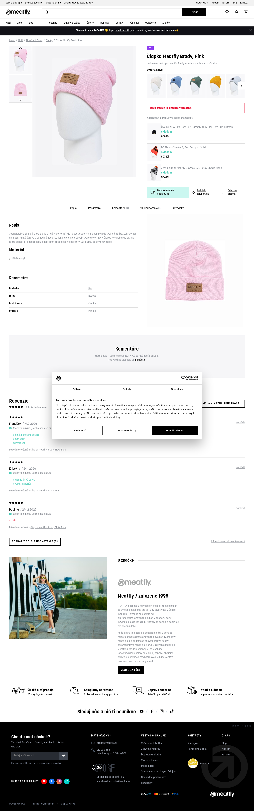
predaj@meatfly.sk (107, 743)
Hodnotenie (150, 208)
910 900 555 (103, 750)
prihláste (140, 360)
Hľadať (194, 12)
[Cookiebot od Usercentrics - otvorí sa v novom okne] (183, 378)
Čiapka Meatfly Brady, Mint (45, 491)
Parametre (94, 208)
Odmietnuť (79, 430)
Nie (90, 288)
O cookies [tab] (177, 389)
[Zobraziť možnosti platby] (160, 794)
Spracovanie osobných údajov (158, 771)
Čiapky (49, 41)
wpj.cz (72, 804)
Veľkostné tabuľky (151, 743)
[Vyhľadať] (112, 12)
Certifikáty (146, 783)
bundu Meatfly (123, 30)
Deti (31, 23)
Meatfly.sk (21, 804)
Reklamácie (147, 766)
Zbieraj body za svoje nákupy (78, 3)
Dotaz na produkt (229, 192)
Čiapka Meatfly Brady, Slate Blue (48, 450)
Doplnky (104, 23)
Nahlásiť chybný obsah (43, 804)
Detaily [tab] (127, 389)
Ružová (92, 296)
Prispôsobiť (127, 430)
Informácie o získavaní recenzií (228, 541)
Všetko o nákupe (14, 3)
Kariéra (225, 3)
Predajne (193, 743)
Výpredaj (134, 23)
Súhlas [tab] (77, 389)
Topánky (52, 23)
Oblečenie (150, 23)
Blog (235, 3)
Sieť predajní (202, 3)
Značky (166, 23)
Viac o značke (131, 670)
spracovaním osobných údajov (48, 763)
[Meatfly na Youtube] (142, 711)
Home (12, 41)
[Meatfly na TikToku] (172, 711)
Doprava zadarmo (33, 3)
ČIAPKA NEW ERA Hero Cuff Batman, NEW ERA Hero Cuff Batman (197, 127)
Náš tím (226, 749)
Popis (73, 208)
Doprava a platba (151, 754)
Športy (90, 23)
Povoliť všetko (175, 430)
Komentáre (120, 208)
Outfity (119, 23)
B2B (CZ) (244, 3)
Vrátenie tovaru (53, 3)
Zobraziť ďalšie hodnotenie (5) (35, 541)
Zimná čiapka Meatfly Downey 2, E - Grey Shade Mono (191, 168)
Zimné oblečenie (34, 41)
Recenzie (199, 763)
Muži (8, 23)
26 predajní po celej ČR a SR (111, 777)
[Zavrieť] (250, 30)
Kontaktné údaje (197, 749)
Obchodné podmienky (153, 777)
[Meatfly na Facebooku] (152, 711)
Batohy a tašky (72, 23)
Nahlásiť (240, 423)
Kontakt (215, 3)
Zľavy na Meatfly (150, 749)
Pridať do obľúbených (200, 192)
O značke (178, 208)
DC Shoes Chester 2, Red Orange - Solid (183, 147)
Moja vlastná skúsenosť (218, 403)
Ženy (19, 23)
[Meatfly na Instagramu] (162, 711)
